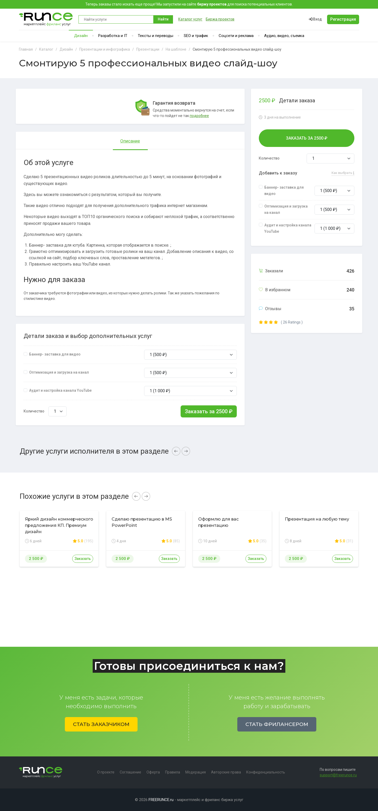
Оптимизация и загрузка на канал (59, 372)
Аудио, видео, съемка (284, 35)
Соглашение (130, 772)
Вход (315, 19)
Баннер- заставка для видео (55, 354)
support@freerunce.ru (338, 775)
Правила (172, 772)
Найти (163, 19)
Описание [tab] (130, 141)
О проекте (105, 772)
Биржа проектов (220, 19)
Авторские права (226, 772)
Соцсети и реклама (236, 35)
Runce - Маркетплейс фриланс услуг (46, 19)
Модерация (195, 772)
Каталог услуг (190, 19)
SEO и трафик (196, 35)
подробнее (199, 116)
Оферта (153, 772)
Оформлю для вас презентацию (218, 522)
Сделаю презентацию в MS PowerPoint (142, 522)
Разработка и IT (112, 35)
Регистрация (343, 19)
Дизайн (81, 35)
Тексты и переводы (155, 35)
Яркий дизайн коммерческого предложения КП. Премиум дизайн (59, 525)
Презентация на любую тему (317, 519)
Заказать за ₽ (209, 411)
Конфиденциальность (265, 772)
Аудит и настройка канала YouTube (60, 390)
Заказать (83, 558)
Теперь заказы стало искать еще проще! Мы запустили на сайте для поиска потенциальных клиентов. (189, 4)
